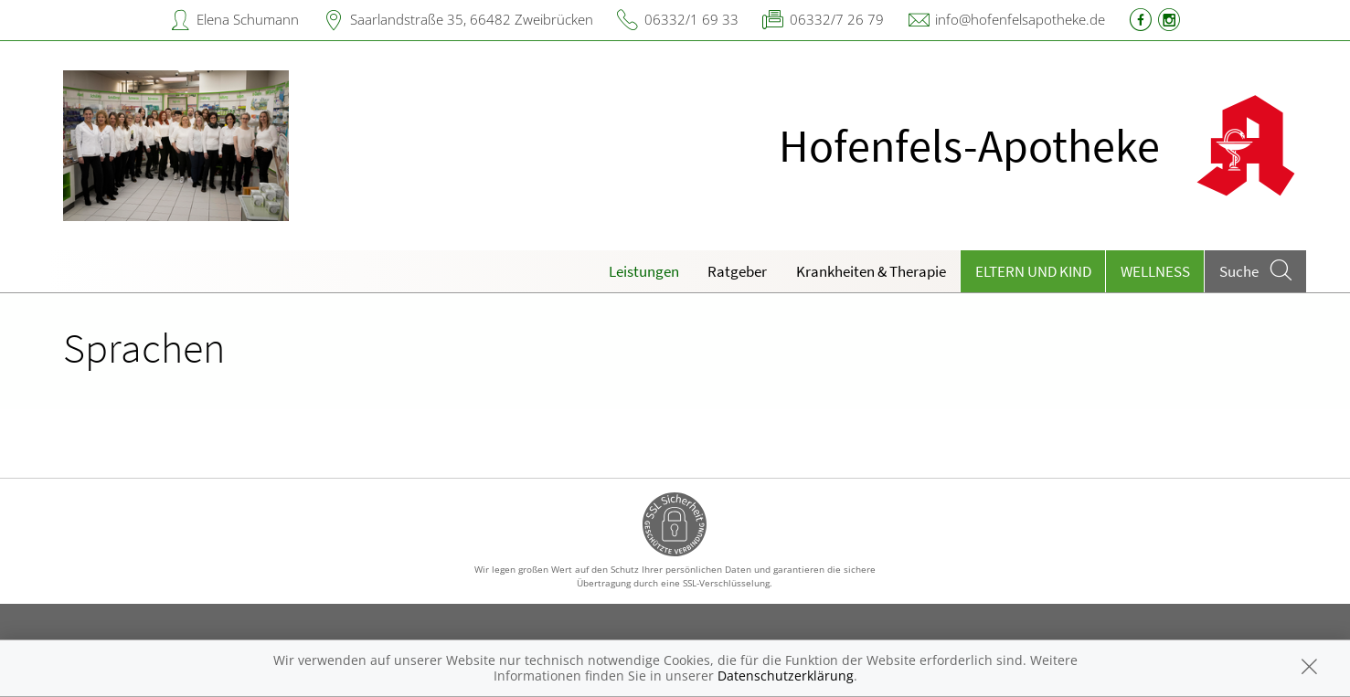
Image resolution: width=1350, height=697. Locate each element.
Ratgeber (737, 271)
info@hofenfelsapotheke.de (1020, 19)
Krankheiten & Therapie (871, 271)
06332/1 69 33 (691, 19)
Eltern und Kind (1033, 271)
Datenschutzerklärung (786, 675)
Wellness (1155, 271)
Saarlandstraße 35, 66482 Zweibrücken (471, 19)
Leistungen (644, 271)
